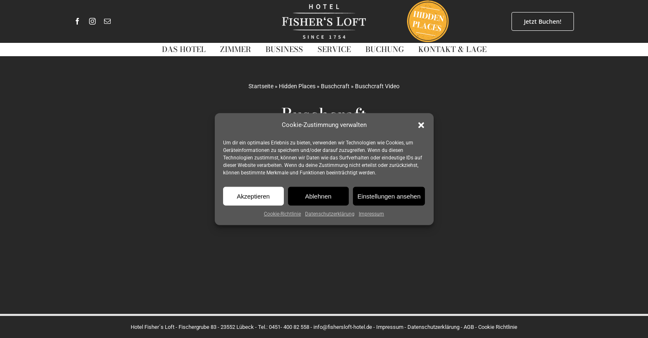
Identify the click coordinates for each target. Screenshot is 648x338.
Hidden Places (297, 86)
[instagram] (92, 21)
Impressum (371, 214)
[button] (421, 125)
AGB (469, 327)
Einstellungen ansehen (389, 195)
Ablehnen (318, 195)
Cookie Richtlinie (497, 327)
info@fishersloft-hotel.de (342, 327)
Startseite (260, 86)
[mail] (107, 21)
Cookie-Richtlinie (282, 214)
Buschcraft (335, 86)
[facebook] (77, 21)
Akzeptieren (253, 195)
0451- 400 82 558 (289, 327)
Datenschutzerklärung (330, 214)
